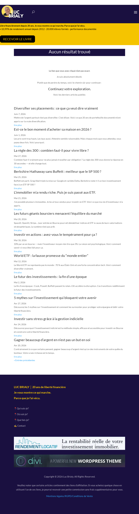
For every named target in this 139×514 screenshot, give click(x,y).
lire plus (18, 125)
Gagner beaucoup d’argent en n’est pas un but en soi (52, 340)
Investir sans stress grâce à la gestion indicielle (48, 319)
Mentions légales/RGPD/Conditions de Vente (69, 496)
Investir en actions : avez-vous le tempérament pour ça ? (55, 234)
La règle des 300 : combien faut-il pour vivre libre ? (51, 150)
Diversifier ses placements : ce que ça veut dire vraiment (56, 108)
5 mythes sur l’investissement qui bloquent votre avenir (55, 298)
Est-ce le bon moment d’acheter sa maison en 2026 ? (52, 129)
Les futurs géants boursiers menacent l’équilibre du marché (58, 213)
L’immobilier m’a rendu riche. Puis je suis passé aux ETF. (55, 192)
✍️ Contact (20, 425)
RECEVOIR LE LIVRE (17, 39)
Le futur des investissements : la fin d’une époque (50, 276)
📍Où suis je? (21, 414)
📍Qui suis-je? (21, 408)
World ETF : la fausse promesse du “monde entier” (51, 255)
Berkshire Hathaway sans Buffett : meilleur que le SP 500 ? (57, 171)
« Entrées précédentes (24, 360)
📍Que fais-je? (21, 420)
